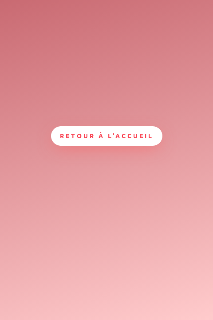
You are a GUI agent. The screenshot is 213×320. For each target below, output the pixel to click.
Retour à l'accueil (107, 136)
